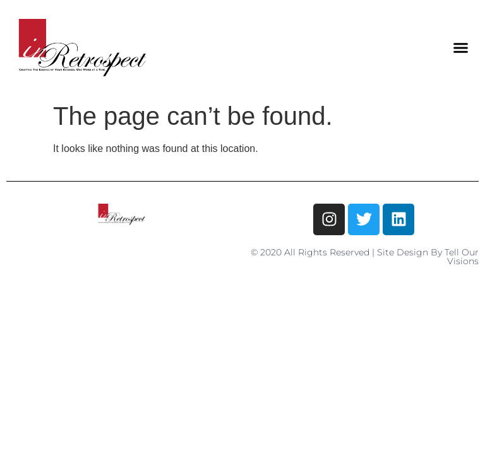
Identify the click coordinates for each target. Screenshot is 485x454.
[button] (460, 48)
